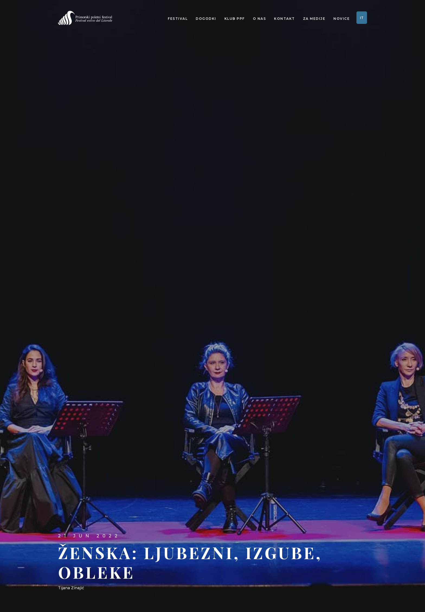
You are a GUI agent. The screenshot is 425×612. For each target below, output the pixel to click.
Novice (341, 19)
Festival (178, 19)
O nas (259, 19)
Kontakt (284, 19)
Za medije (314, 19)
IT (361, 18)
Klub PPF (234, 19)
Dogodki (206, 19)
